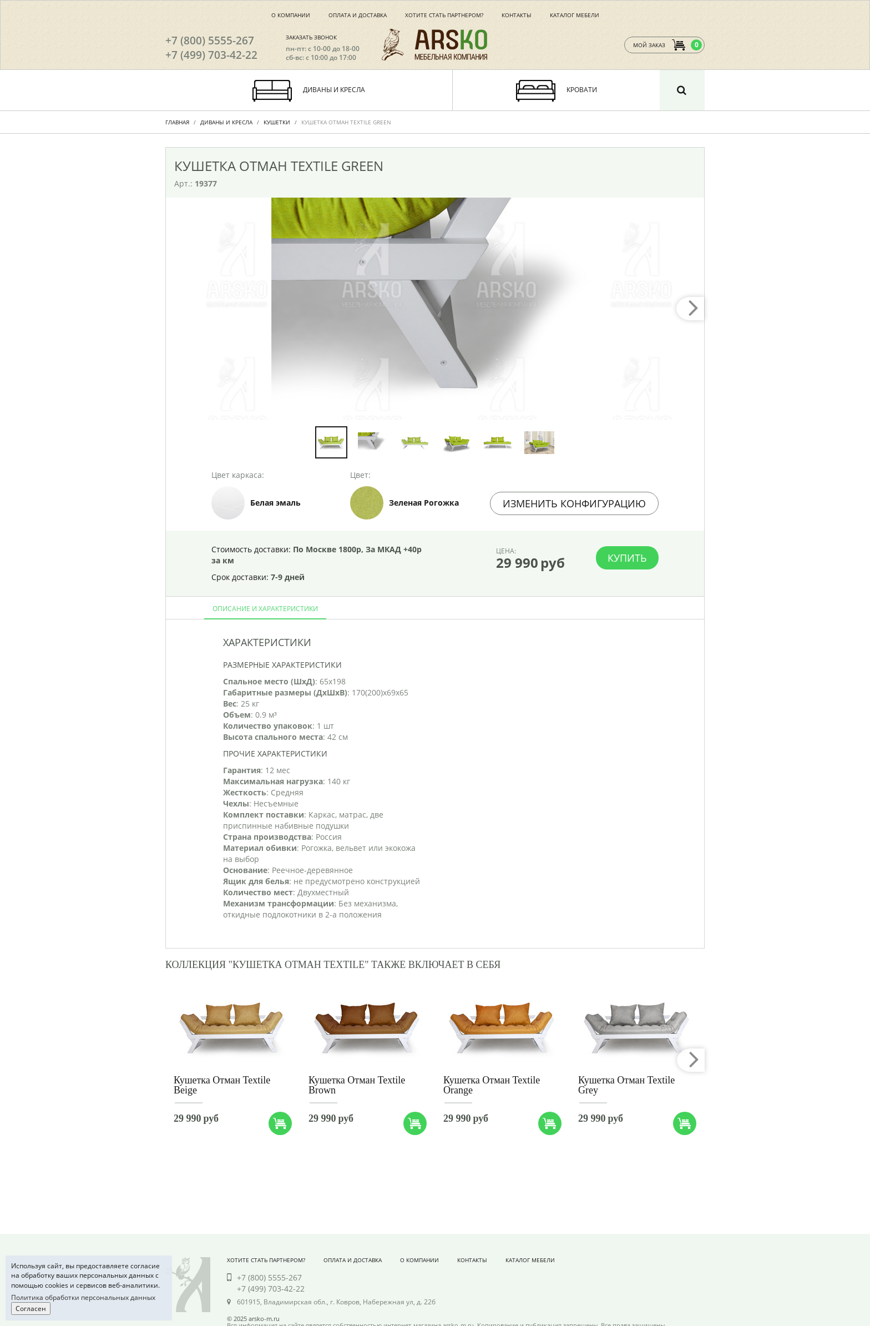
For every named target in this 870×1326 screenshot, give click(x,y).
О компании (290, 15)
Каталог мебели (574, 15)
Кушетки (277, 122)
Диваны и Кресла (226, 122)
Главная (177, 122)
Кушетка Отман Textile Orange (491, 1085)
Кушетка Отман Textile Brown (356, 1085)
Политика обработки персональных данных (83, 1297)
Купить (627, 557)
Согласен (31, 1308)
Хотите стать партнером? (444, 15)
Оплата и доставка (357, 15)
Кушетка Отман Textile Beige (222, 1085)
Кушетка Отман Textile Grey (626, 1085)
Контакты (517, 15)
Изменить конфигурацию (574, 503)
